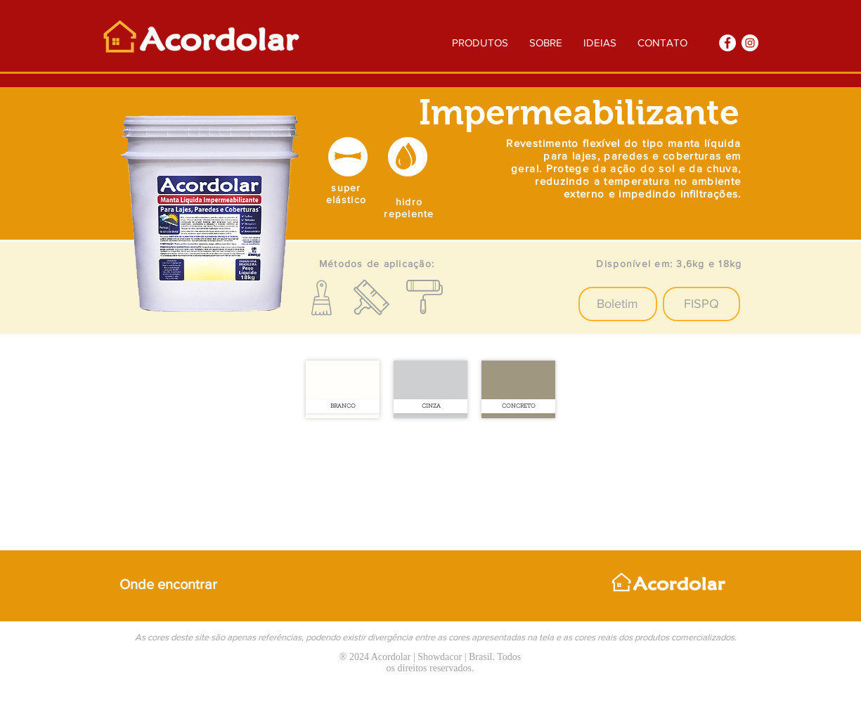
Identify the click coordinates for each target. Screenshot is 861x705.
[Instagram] (750, 42)
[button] (617, 304)
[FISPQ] (701, 304)
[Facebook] (727, 42)
